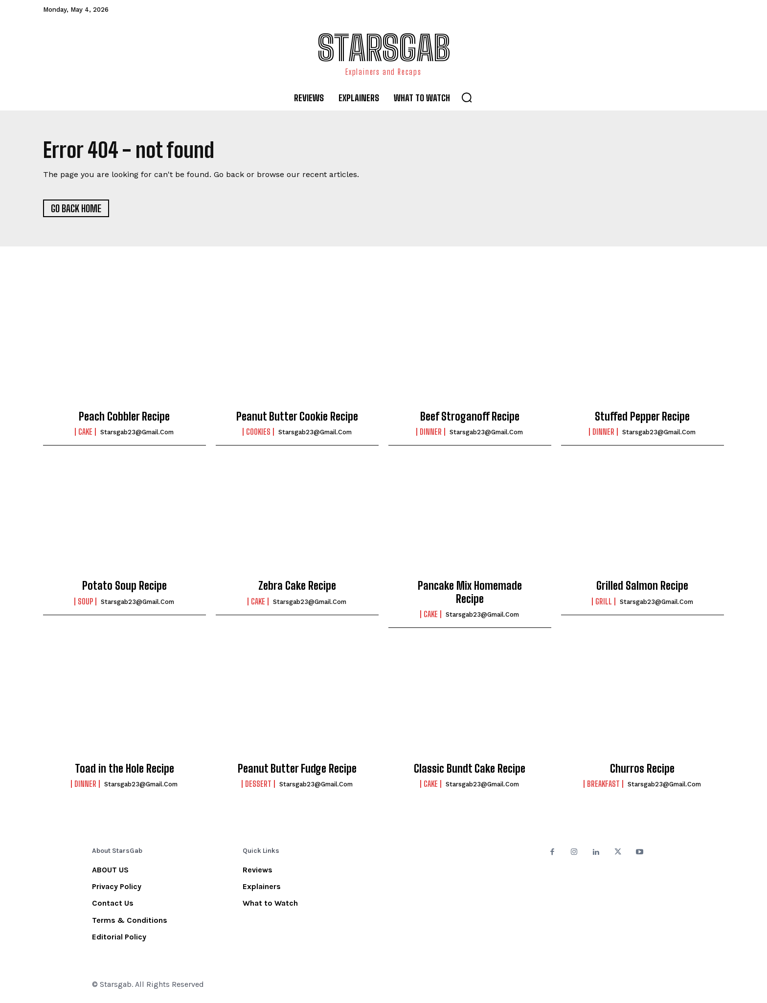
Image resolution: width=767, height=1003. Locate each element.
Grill (603, 601)
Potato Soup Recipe (124, 585)
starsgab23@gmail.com (137, 432)
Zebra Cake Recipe (297, 585)
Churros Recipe (642, 768)
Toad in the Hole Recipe (124, 768)
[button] (466, 97)
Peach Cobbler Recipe (124, 416)
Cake (85, 432)
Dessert (258, 784)
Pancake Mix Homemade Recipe (470, 592)
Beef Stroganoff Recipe (469, 416)
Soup (85, 601)
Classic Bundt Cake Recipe (469, 768)
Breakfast (603, 784)
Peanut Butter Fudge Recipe (297, 768)
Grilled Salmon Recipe (642, 585)
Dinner (431, 432)
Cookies (258, 432)
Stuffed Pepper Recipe (642, 416)
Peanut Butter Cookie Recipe (297, 416)
